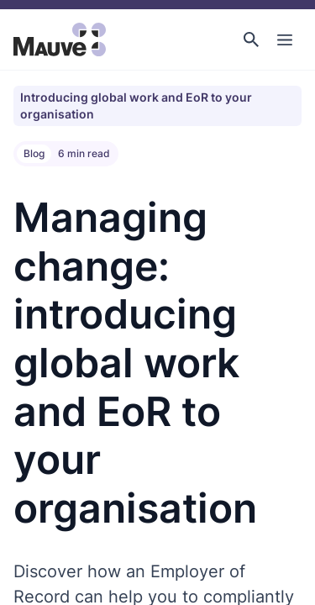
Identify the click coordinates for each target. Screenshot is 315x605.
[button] (251, 39)
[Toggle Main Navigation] (285, 39)
